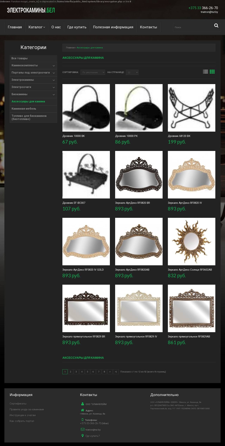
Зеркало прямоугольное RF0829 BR (83, 336)
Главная (15, 27)
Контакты (148, 27)
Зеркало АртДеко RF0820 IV (185, 202)
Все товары (19, 58)
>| (116, 371)
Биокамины (19, 94)
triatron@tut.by (209, 12)
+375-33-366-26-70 (90, 423)
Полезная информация (113, 27)
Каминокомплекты (25, 65)
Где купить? (93, 436)
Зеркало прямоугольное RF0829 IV (136, 336)
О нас (56, 27)
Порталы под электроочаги (31, 72)
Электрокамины (23, 79)
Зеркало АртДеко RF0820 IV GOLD (83, 269)
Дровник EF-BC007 (73, 202)
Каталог (35, 27)
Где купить (76, 27)
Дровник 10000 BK (73, 136)
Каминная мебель (24, 108)
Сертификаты (18, 403)
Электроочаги (21, 87)
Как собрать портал (22, 421)
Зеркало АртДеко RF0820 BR (132, 202)
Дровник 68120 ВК (179, 136)
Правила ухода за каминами (27, 409)
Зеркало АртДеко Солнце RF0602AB (190, 269)
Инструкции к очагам (23, 415)
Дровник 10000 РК (126, 136)
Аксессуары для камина (28, 101)
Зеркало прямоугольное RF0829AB (189, 336)
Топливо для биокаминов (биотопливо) (29, 117)
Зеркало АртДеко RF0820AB (132, 269)
